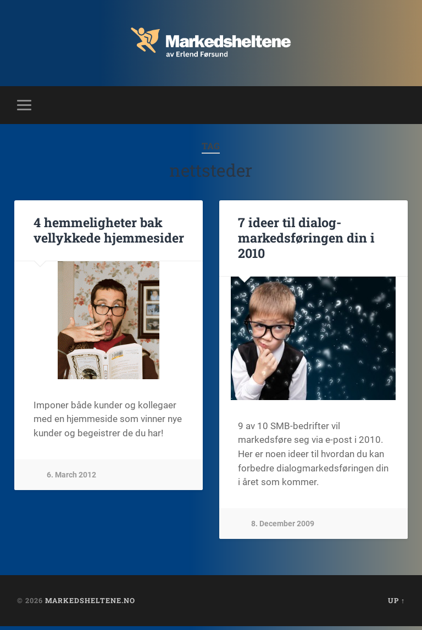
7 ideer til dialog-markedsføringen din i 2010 (303, 241)
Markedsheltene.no (90, 604)
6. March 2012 (71, 477)
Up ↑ (396, 604)
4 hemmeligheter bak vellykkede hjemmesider (106, 233)
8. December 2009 (282, 526)
